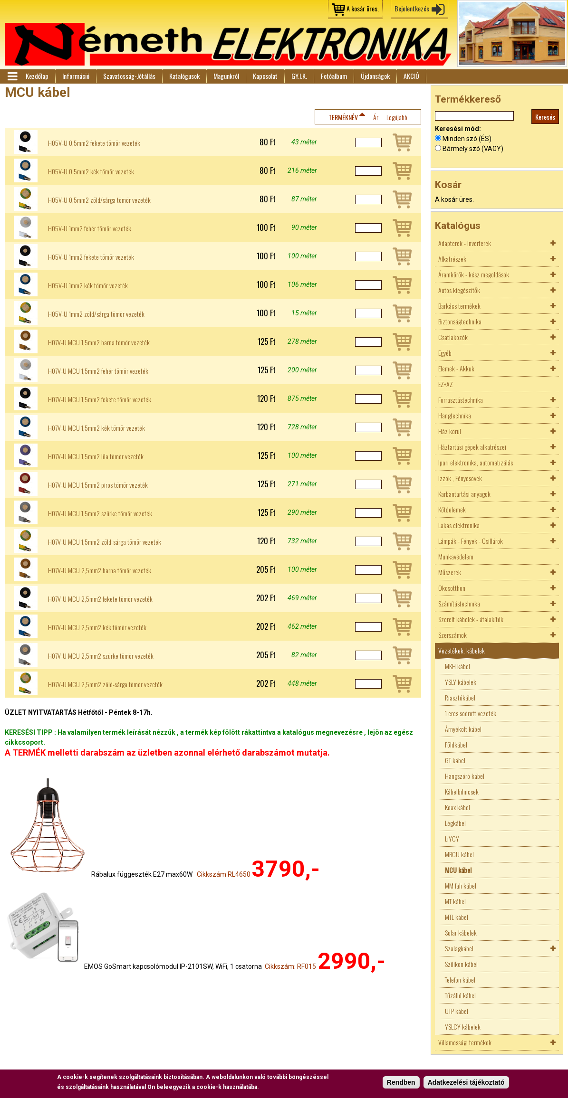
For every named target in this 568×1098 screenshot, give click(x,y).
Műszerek (449, 572)
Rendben (401, 1083)
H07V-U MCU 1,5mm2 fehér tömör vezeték (98, 371)
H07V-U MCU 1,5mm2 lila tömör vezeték (96, 456)
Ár (375, 117)
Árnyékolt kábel (463, 729)
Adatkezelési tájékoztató (466, 1083)
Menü (12, 76)
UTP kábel (456, 1011)
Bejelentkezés (412, 8)
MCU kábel (458, 870)
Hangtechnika (454, 415)
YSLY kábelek (460, 682)
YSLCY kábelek (463, 1027)
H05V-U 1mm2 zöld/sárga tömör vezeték (96, 314)
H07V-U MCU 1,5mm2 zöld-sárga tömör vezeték (104, 542)
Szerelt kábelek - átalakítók (470, 619)
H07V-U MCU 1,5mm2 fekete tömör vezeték (99, 399)
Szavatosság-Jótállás (129, 76)
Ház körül (449, 431)
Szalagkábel (459, 948)
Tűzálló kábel (460, 995)
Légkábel (455, 823)
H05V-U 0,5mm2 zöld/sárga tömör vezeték (99, 200)
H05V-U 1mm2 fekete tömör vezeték (91, 257)
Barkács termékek (459, 306)
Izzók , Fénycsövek (460, 478)
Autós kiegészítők (459, 290)
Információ (75, 76)
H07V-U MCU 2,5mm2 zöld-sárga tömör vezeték (105, 684)
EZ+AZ (445, 384)
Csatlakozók (453, 337)
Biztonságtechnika (459, 321)
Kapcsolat (265, 76)
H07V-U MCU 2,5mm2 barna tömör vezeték (99, 570)
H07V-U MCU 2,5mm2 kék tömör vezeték (97, 627)
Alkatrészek (452, 259)
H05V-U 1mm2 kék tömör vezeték (88, 285)
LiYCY (452, 838)
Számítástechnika (459, 603)
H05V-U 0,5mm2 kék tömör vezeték (91, 171)
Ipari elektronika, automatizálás (475, 462)
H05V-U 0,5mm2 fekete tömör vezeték (94, 143)
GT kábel (455, 760)
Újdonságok (375, 76)
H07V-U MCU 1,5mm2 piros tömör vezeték (98, 485)
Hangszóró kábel (464, 776)
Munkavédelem (455, 556)
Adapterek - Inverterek (464, 243)
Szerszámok (452, 635)
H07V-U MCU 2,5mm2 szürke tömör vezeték (101, 656)
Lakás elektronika (459, 525)
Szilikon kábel (461, 964)
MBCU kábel (459, 854)
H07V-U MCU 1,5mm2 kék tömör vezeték (96, 428)
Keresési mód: (458, 129)
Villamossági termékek (464, 1042)
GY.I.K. (299, 76)
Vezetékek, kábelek (461, 650)
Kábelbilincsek (462, 791)
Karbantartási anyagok (464, 494)
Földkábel (456, 744)
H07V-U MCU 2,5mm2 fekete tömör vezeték (100, 599)
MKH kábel (457, 666)
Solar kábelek (461, 932)
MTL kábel (456, 917)
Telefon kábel (460, 979)
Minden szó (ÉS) (467, 138)
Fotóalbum (334, 76)
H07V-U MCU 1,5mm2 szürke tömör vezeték (100, 513)
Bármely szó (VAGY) (473, 148)
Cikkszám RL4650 (223, 874)
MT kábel (455, 901)
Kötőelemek (452, 509)
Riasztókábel (460, 697)
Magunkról (226, 76)
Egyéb (445, 353)
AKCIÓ (411, 76)
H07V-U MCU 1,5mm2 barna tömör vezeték (99, 342)
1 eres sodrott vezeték (470, 713)
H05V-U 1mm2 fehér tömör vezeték (89, 228)
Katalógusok (184, 76)
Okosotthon (451, 588)
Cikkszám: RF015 (290, 966)
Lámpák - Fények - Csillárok (470, 541)
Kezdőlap (37, 76)
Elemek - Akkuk (456, 368)
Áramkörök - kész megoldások (473, 274)
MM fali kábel (460, 885)
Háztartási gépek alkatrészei (472, 447)
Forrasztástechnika (460, 400)
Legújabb (396, 117)
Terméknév (343, 117)
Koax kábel (457, 807)
